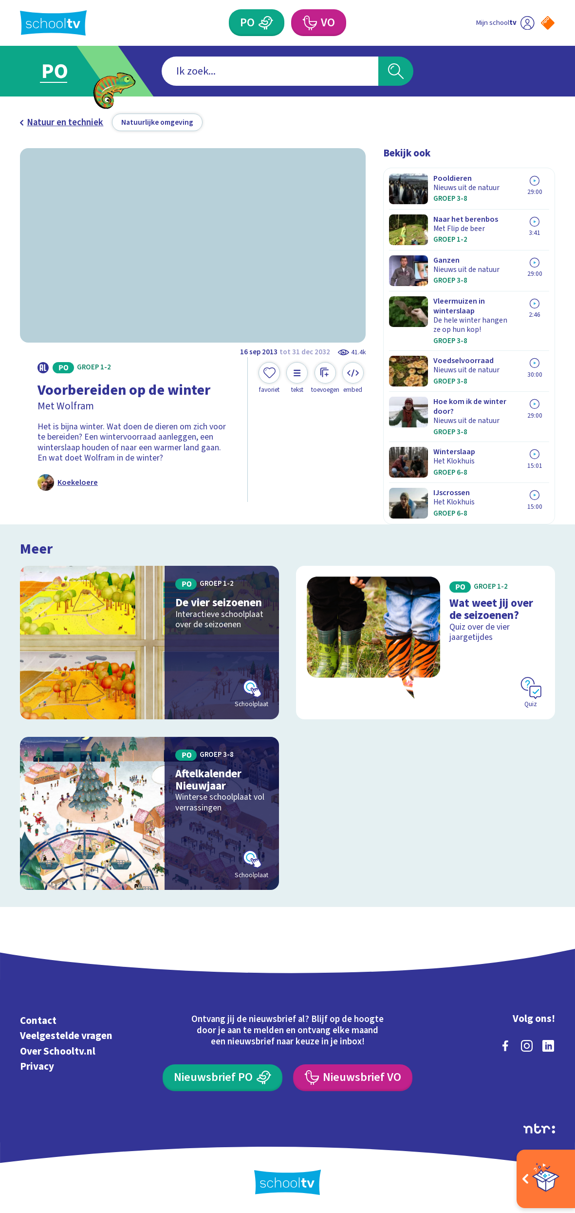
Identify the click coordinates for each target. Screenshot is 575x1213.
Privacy (37, 1066)
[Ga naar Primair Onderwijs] (67, 71)
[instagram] (527, 1046)
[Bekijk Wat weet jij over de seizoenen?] (425, 642)
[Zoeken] (396, 71)
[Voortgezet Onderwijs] (318, 22)
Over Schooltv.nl (57, 1051)
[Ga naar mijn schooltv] (505, 22)
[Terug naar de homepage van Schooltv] (53, 23)
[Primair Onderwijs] (256, 22)
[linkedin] (548, 1046)
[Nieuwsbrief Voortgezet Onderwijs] (352, 1077)
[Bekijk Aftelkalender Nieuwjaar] (149, 813)
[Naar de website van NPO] (547, 23)
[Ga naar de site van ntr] (539, 1128)
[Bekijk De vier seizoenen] (149, 642)
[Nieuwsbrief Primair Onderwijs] (222, 1077)
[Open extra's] (546, 1179)
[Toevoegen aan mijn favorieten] (269, 378)
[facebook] (505, 1046)
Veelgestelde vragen (66, 1036)
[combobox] (270, 71)
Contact (38, 1021)
